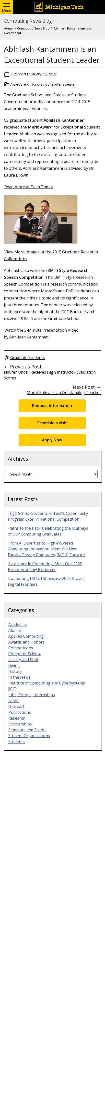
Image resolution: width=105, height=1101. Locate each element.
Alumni (14, 630)
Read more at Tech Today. (28, 186)
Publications (19, 712)
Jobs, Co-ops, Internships (31, 694)
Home (8, 28)
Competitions (20, 648)
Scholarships (20, 724)
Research (16, 718)
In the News (19, 677)
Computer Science (60, 84)
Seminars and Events (27, 730)
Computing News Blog (28, 21)
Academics (17, 624)
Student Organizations (29, 735)
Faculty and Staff (23, 659)
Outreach (16, 706)
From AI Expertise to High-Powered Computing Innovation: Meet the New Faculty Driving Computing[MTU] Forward (46, 548)
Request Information (52, 405)
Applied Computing (26, 636)
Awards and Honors (26, 84)
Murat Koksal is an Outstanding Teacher (64, 392)
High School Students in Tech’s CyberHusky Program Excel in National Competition (48, 516)
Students (16, 741)
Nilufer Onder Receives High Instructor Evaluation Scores (50, 375)
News (13, 700)
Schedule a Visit (52, 423)
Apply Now (52, 440)
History (15, 671)
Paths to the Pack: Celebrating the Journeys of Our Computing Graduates (48, 531)
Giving (14, 665)
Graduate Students (27, 357)
